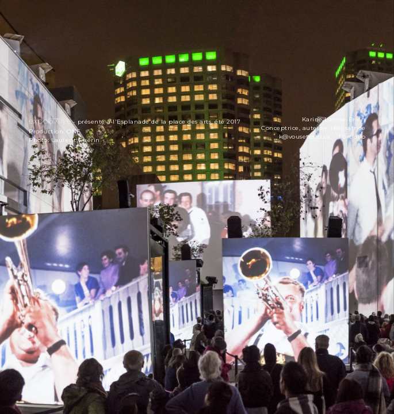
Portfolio (352, 136)
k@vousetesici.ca (305, 136)
